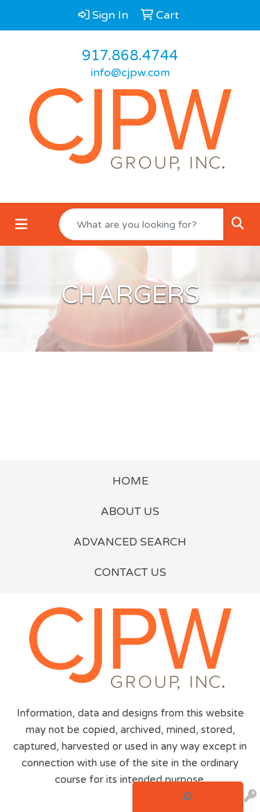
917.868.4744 (130, 56)
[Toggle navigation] (21, 225)
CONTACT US (130, 572)
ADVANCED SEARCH (130, 542)
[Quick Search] (141, 224)
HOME (130, 481)
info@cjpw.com (130, 73)
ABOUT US (130, 511)
